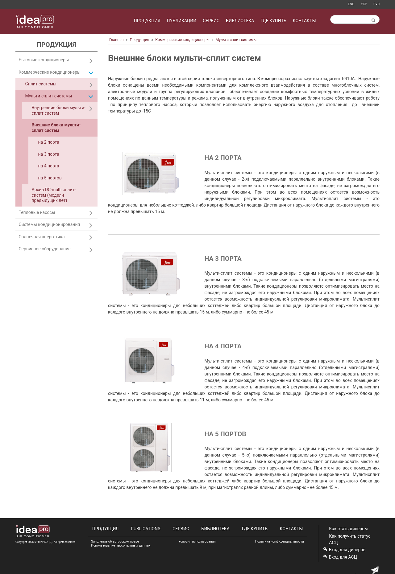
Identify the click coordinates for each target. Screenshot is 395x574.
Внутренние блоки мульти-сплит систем (58, 110)
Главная (116, 40)
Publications (145, 528)
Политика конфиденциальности (279, 541)
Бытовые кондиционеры (44, 59)
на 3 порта (223, 258)
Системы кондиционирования (49, 224)
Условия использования (196, 541)
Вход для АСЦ (343, 557)
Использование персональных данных (120, 545)
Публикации (181, 20)
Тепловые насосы (37, 212)
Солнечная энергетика (42, 236)
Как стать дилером (348, 528)
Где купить (273, 20)
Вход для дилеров (347, 549)
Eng (351, 4)
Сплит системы (40, 83)
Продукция (147, 20)
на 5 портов (225, 434)
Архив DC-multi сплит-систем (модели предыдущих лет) (54, 195)
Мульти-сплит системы (235, 40)
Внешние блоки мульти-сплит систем (56, 127)
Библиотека (240, 20)
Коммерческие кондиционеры (182, 40)
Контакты (304, 20)
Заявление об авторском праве (115, 541)
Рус (376, 4)
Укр (364, 4)
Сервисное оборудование (45, 248)
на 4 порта (223, 346)
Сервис (211, 20)
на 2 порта (223, 158)
